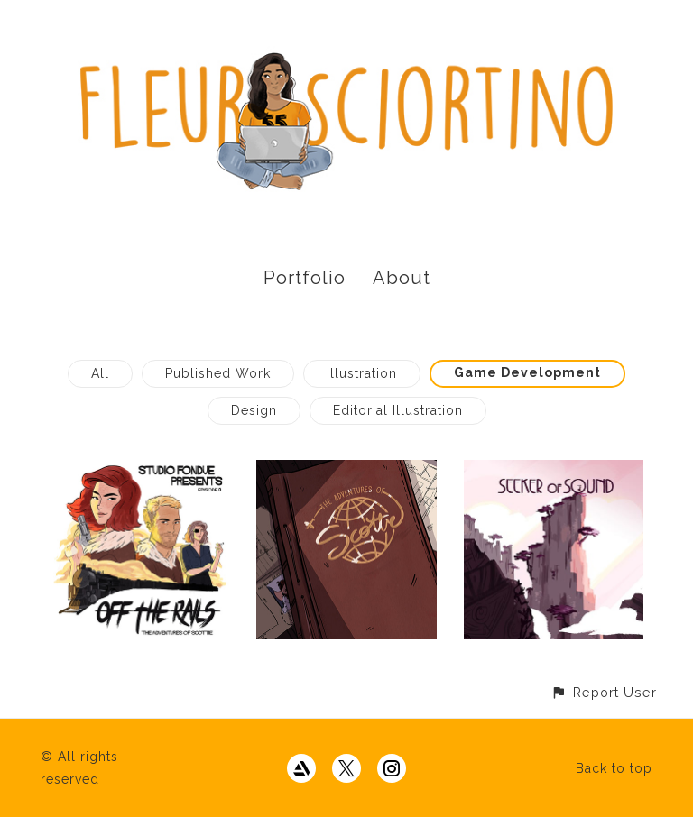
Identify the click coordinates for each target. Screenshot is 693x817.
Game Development (527, 372)
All (100, 373)
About (401, 278)
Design (254, 410)
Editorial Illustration (398, 410)
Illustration (362, 373)
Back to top (614, 768)
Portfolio (304, 278)
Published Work (218, 373)
